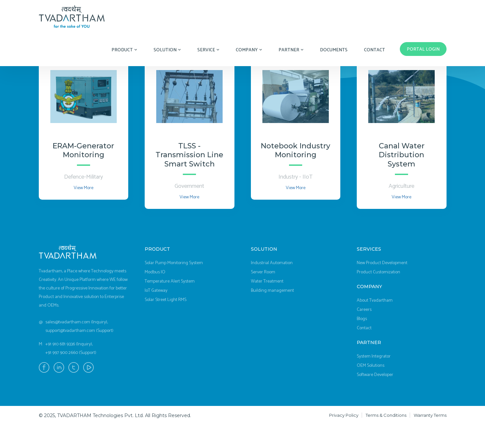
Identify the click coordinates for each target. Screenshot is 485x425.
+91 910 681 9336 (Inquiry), (69, 344)
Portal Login (423, 49)
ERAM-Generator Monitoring (83, 150)
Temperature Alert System (170, 281)
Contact (374, 50)
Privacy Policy (343, 415)
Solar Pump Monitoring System (174, 263)
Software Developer (375, 375)
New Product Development (382, 263)
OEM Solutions (370, 365)
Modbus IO (155, 272)
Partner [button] (291, 50)
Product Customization (378, 272)
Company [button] (249, 50)
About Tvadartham (375, 300)
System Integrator (374, 356)
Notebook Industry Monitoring (295, 150)
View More (83, 188)
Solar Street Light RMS (165, 300)
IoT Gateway (156, 290)
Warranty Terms (430, 415)
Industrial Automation (272, 263)
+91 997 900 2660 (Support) (70, 353)
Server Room (263, 272)
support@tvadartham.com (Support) (79, 331)
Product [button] (124, 50)
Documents (334, 50)
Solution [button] (167, 50)
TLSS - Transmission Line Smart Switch (189, 155)
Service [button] (208, 50)
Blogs (362, 319)
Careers (364, 309)
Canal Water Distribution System (401, 155)
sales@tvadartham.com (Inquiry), (76, 322)
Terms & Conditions (386, 415)
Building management (272, 290)
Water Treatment (267, 281)
